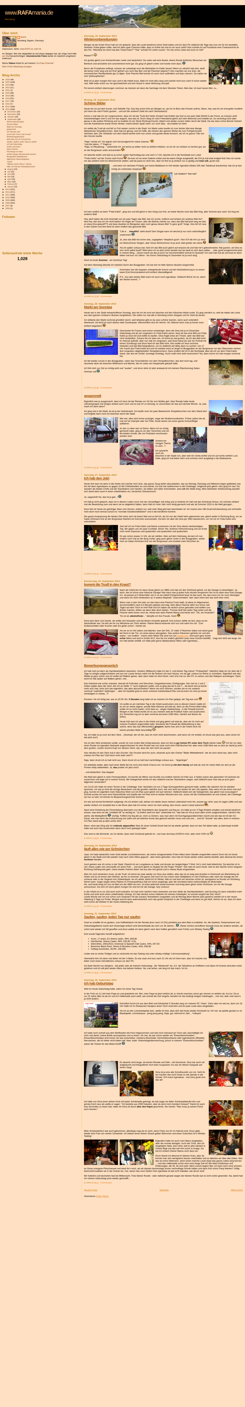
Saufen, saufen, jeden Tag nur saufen (112, 917)
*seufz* (10, 162)
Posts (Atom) (102, 1196)
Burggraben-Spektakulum (17, 157)
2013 (7, 189)
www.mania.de (29, 12)
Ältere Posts (237, 1190)
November (12, 114)
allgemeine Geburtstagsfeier (18, 159)
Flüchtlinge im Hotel (15, 152)
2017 (7, 101)
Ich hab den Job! (96, 478)
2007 (7, 205)
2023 (7, 87)
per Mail (6, 56)
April (9, 179)
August (10, 169)
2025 (7, 82)
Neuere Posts (90, 1190)
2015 (7, 106)
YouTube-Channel (44, 63)
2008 (7, 203)
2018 (7, 98)
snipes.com (182, 635)
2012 (7, 192)
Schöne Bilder (95, 103)
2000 (7, 208)
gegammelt (92, 396)
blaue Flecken (12, 149)
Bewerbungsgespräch (101, 665)
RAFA (23, 37)
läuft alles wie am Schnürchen (107, 849)
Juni (9, 174)
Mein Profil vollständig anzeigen (17, 66)
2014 (7, 109)
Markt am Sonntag (98, 307)
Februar (11, 184)
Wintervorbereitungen (100, 39)
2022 (7, 90)
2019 (7, 95)
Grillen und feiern (14, 147)
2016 (7, 104)
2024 (7, 85)
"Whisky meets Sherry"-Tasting (19, 164)
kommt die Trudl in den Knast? (107, 584)
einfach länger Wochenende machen (21, 154)
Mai (9, 177)
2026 (7, 79)
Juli (9, 172)
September (12, 119)
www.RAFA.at (26, 49)
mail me (37, 49)
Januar (10, 187)
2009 (7, 200)
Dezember (12, 112)
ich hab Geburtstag (98, 983)
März (9, 182)
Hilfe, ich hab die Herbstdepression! (21, 167)
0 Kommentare (106, 92)
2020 (7, 93)
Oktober (11, 117)
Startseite (164, 1190)
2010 (7, 197)
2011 (7, 195)
